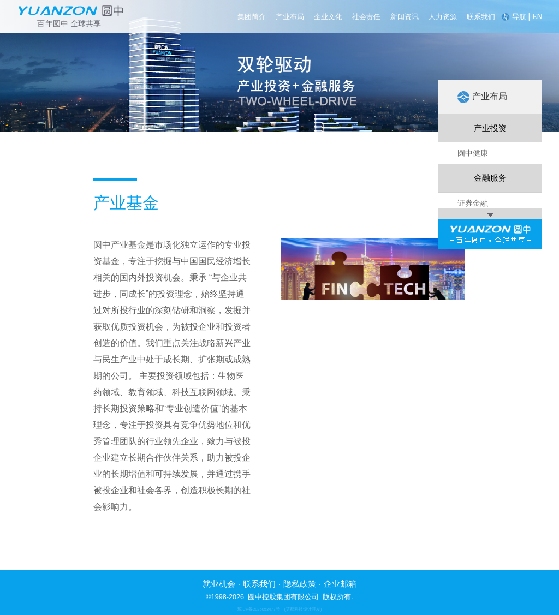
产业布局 (290, 17)
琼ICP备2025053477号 (258, 609)
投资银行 (472, 376)
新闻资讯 (404, 17)
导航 (519, 17)
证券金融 (472, 356)
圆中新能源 (476, 217)
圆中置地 (472, 278)
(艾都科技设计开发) (303, 609)
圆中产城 (472, 197)
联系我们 (481, 17)
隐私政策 (299, 583)
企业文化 (328, 17)
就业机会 (219, 583)
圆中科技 (472, 238)
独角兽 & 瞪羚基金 (488, 298)
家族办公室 (476, 457)
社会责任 (366, 17)
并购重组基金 (480, 437)
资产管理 (472, 396)
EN (537, 17)
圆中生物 (472, 177)
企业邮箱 (340, 583)
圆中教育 (472, 258)
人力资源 (443, 17)
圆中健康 (472, 157)
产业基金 (472, 417)
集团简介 (251, 17)
